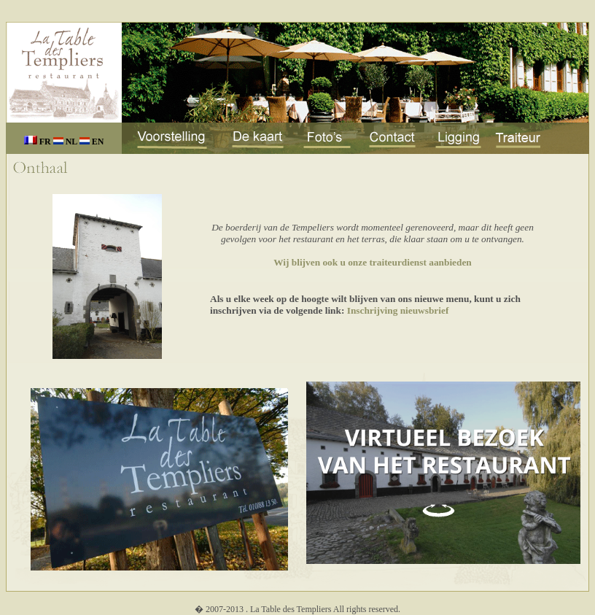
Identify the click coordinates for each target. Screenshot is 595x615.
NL (66, 141)
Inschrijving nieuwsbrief (398, 310)
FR (38, 141)
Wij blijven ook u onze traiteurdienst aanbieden (372, 262)
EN (91, 141)
